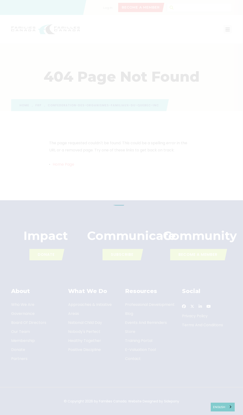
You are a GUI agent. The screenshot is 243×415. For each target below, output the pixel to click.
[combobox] (223, 407)
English (219, 407)
